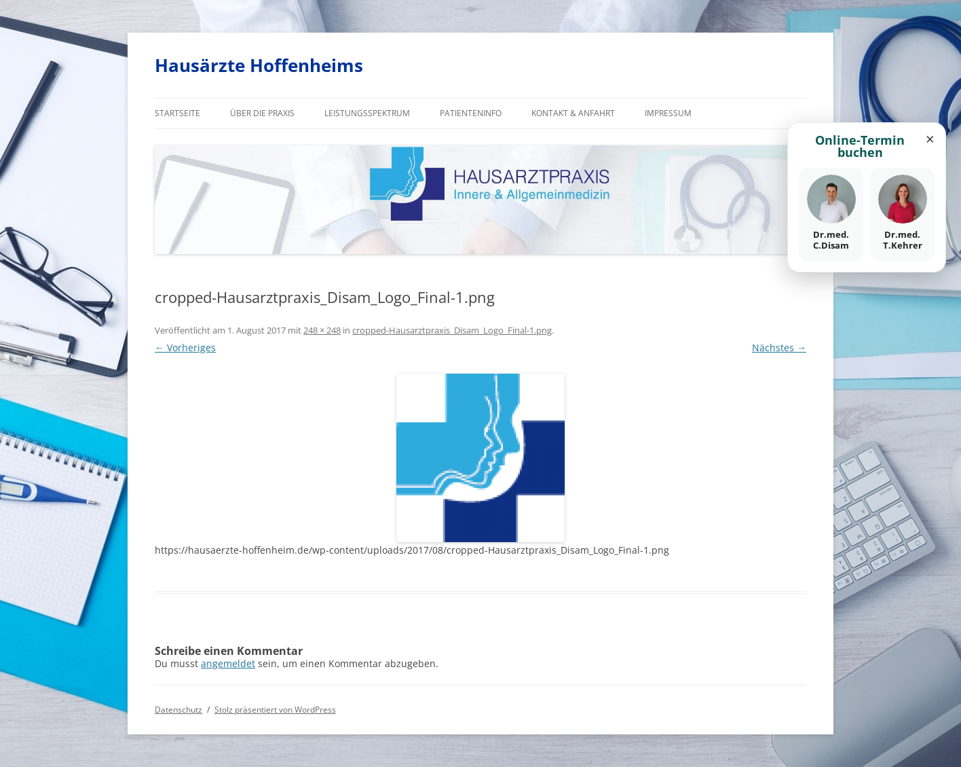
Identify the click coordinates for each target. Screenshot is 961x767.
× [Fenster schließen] (930, 138)
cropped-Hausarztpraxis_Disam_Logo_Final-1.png (452, 330)
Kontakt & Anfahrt (573, 113)
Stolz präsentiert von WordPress (275, 709)
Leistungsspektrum (367, 113)
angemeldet (228, 663)
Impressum (668, 113)
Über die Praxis (262, 113)
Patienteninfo (471, 113)
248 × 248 (322, 330)
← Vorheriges (185, 347)
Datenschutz (178, 709)
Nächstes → (779, 347)
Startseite (177, 113)
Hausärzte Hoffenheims (259, 65)
